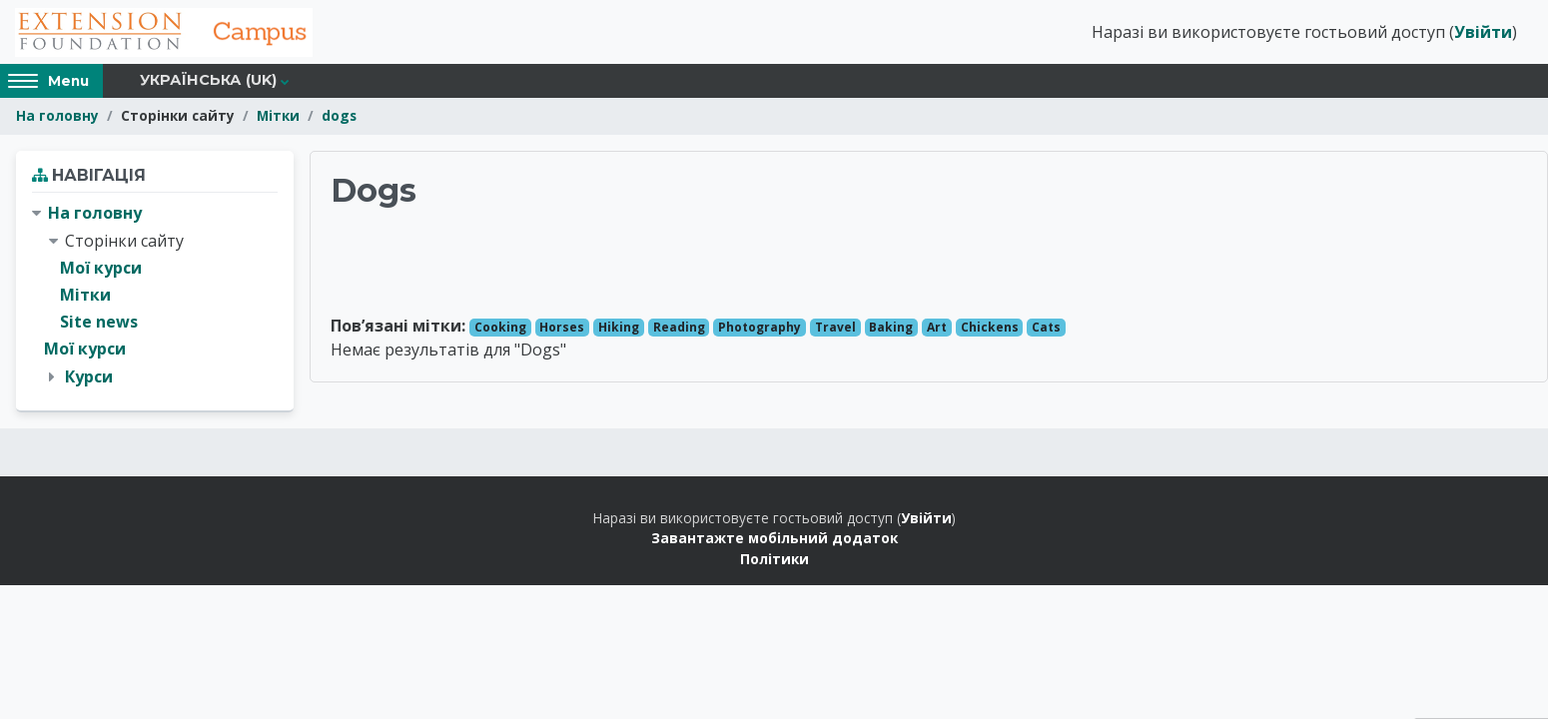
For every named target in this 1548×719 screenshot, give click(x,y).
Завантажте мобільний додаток (774, 538)
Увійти (1483, 33)
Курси (89, 377)
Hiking (618, 328)
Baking (891, 328)
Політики (774, 559)
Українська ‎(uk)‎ (208, 82)
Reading (679, 328)
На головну (57, 117)
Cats (1046, 328)
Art (937, 328)
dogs (339, 117)
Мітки (278, 117)
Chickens (990, 328)
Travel (835, 328)
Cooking (500, 328)
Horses (561, 328)
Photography (759, 328)
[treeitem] (155, 296)
